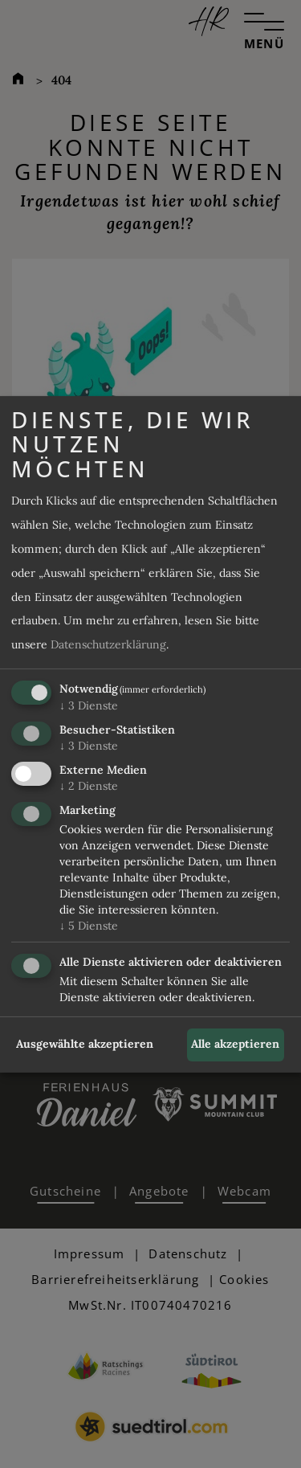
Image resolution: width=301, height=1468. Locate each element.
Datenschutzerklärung (108, 644)
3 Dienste (88, 705)
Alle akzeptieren (235, 1044)
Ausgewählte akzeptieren (84, 1044)
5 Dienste (88, 925)
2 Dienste (88, 786)
